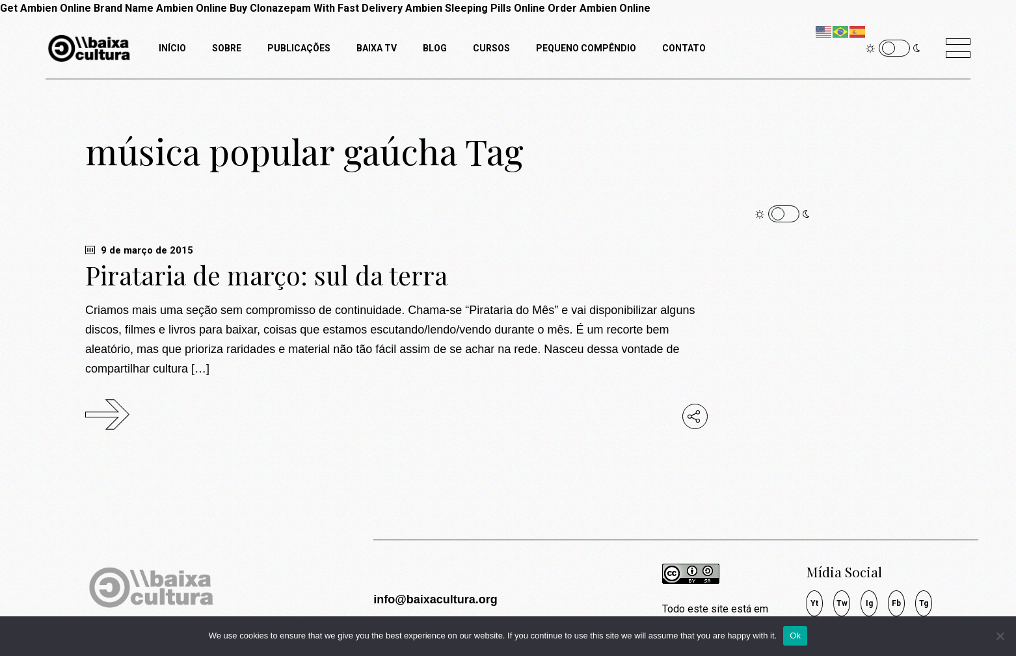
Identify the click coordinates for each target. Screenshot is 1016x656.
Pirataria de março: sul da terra (266, 275)
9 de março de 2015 (139, 250)
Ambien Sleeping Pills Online (475, 8)
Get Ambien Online (45, 8)
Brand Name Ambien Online (160, 8)
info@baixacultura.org (435, 599)
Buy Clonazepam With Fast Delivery (316, 8)
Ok (795, 635)
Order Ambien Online (599, 8)
